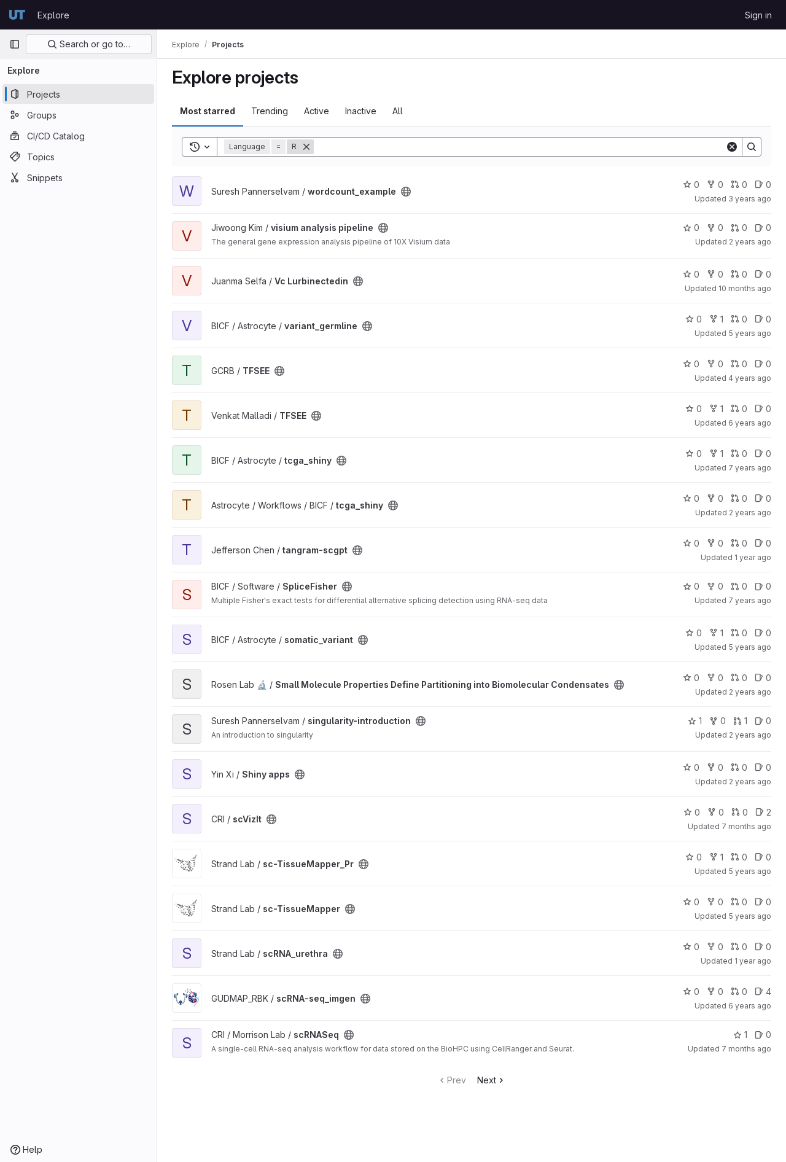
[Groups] (78, 115)
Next (491, 1080)
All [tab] (397, 111)
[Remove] (306, 146)
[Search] (519, 146)
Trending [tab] (269, 111)
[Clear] (732, 146)
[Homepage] (17, 15)
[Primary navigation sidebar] (15, 44)
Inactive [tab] (360, 111)
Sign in (758, 15)
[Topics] (78, 156)
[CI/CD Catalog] (78, 136)
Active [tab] (316, 111)
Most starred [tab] (207, 111)
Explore (53, 15)
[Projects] (78, 94)
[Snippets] (78, 177)
